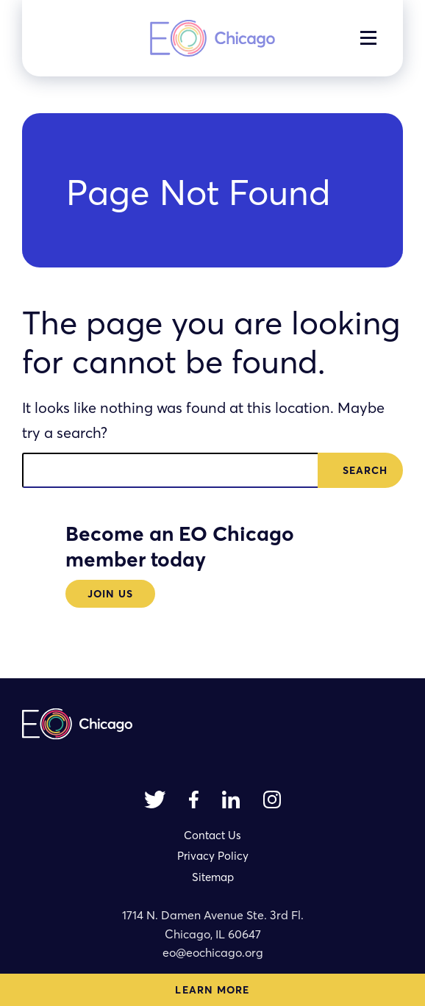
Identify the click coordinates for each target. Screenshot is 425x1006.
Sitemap (213, 877)
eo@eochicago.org (212, 952)
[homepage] (212, 38)
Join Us (111, 593)
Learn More (212, 989)
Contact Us (212, 835)
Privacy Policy (213, 856)
